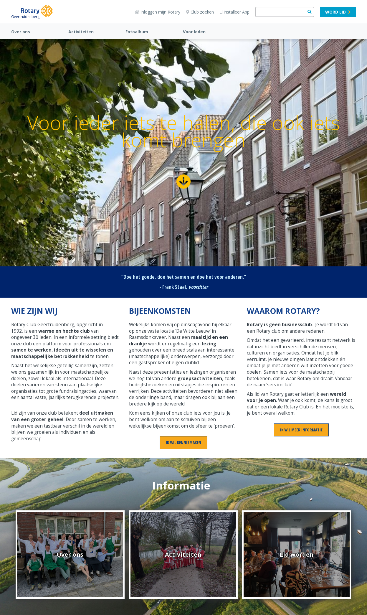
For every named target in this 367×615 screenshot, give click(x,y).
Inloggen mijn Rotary (157, 12)
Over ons (20, 31)
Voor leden (194, 31)
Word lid (338, 12)
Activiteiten (81, 31)
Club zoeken (200, 12)
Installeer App (234, 12)
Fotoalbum (136, 31)
